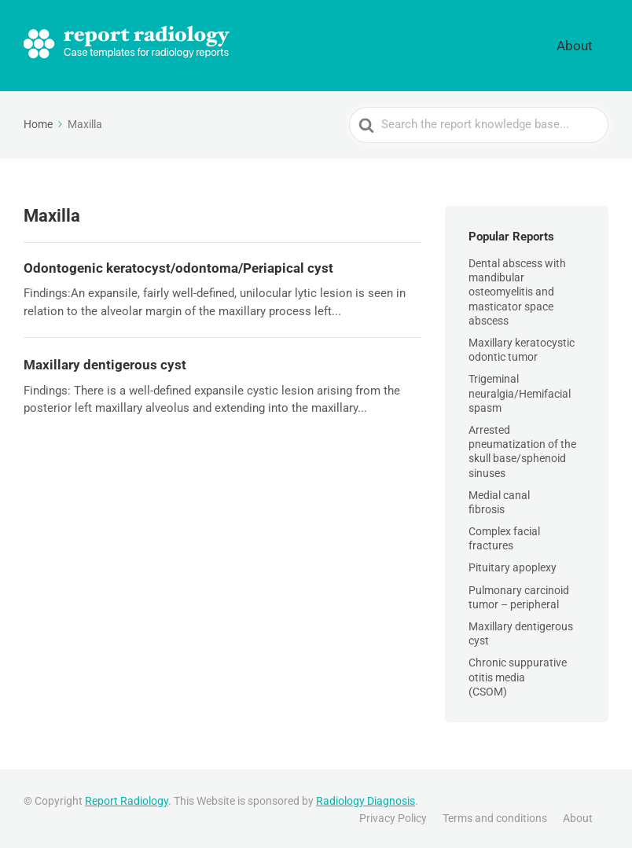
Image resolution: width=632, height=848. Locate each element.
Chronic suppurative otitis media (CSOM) (517, 674)
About (586, 44)
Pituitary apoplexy (512, 565)
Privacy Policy (393, 815)
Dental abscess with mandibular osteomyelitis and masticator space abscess (517, 290)
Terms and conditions (495, 815)
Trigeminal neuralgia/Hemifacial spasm (519, 390)
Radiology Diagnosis (365, 798)
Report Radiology (126, 798)
